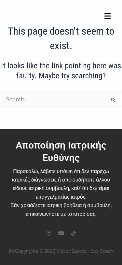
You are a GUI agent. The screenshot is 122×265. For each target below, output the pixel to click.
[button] (107, 16)
